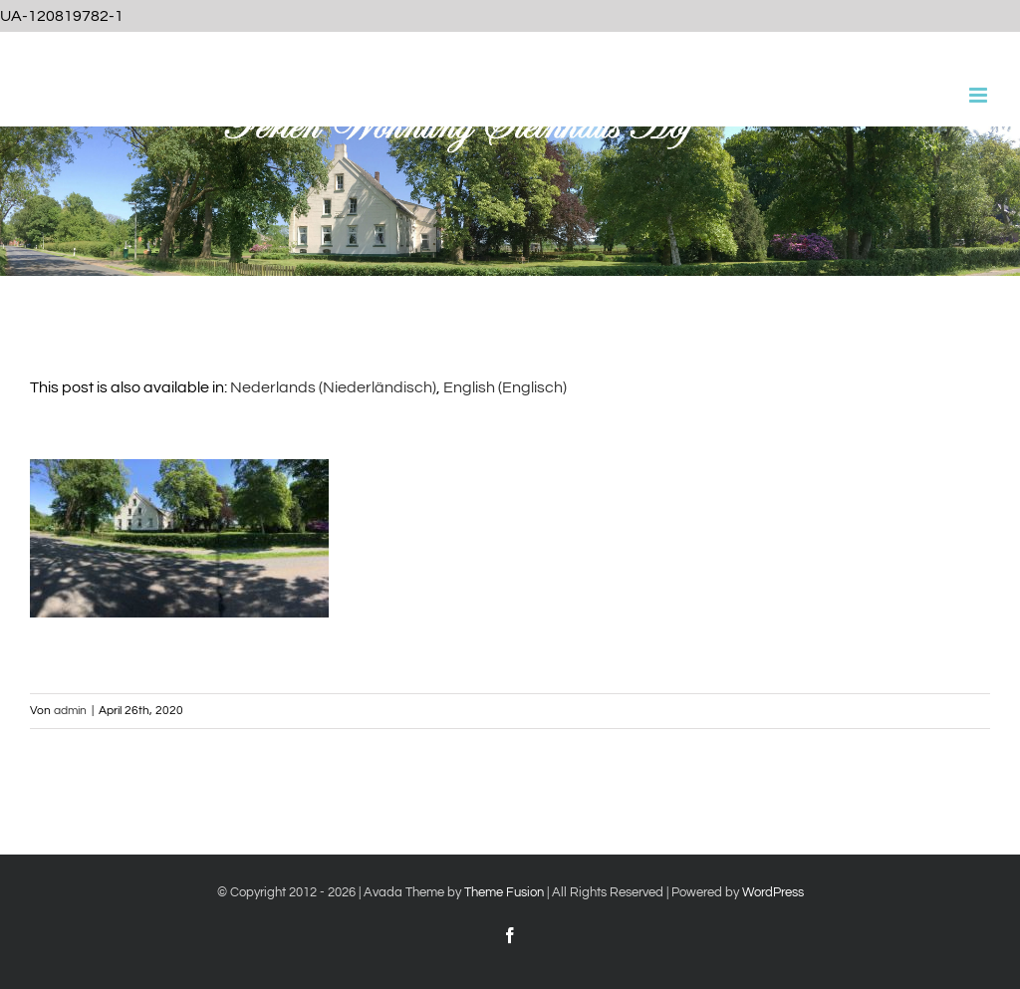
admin (70, 710)
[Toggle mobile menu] (979, 95)
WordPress (773, 892)
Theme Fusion (504, 892)
